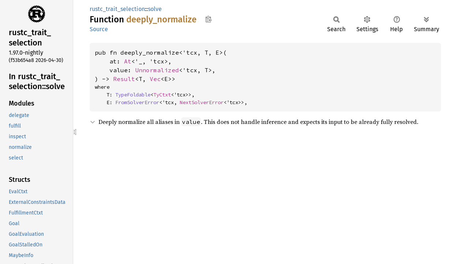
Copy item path (208, 19)
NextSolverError (202, 102)
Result (124, 78)
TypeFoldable (132, 94)
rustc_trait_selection (117, 9)
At (127, 61)
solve (155, 9)
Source (99, 29)
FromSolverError (137, 102)
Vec (155, 78)
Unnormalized (157, 70)
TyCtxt (162, 94)
